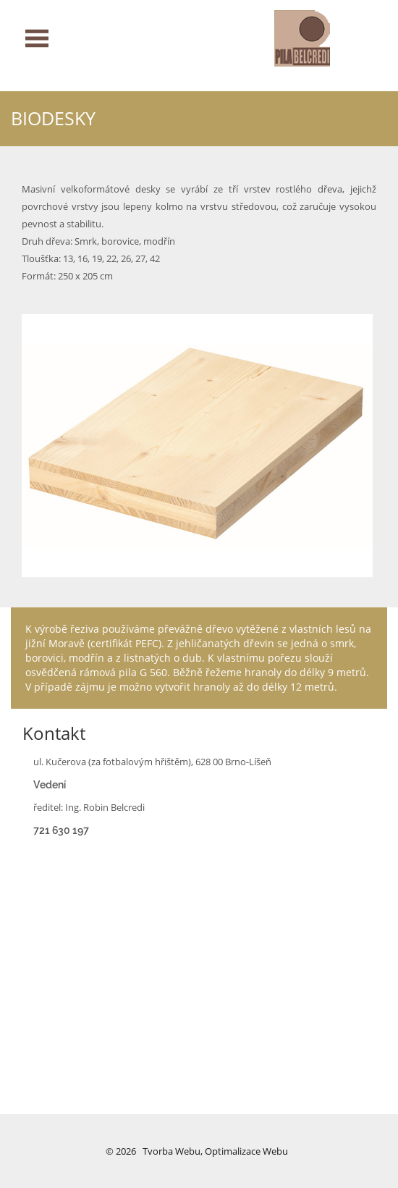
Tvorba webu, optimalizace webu (215, 1151)
